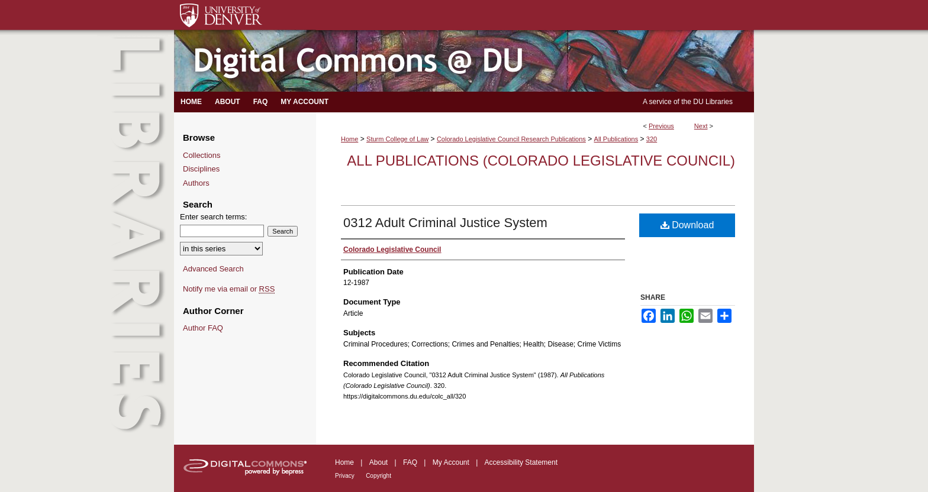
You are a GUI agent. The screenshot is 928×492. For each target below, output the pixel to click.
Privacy (345, 475)
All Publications (616, 139)
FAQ (410, 462)
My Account (451, 462)
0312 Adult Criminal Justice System (445, 222)
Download (687, 225)
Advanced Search (213, 268)
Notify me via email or (229, 289)
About (378, 462)
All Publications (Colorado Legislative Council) (541, 161)
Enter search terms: (213, 216)
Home (349, 139)
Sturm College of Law (397, 139)
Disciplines (201, 168)
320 (651, 139)
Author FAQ (203, 327)
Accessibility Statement (521, 462)
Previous (661, 126)
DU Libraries (713, 102)
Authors (196, 183)
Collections (202, 155)
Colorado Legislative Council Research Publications (511, 139)
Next (701, 126)
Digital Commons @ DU (464, 61)
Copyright (378, 475)
